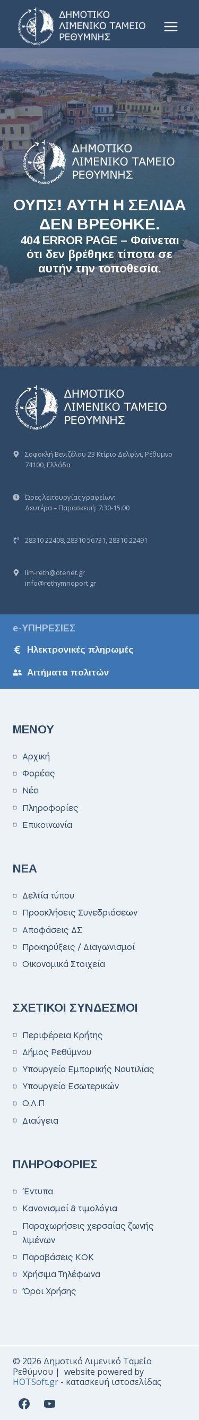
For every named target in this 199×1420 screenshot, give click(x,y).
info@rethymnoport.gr (60, 583)
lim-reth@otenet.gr (55, 572)
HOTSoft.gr (35, 1382)
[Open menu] (170, 26)
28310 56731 (86, 540)
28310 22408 (44, 540)
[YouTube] (49, 1403)
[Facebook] (24, 1403)
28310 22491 (128, 540)
